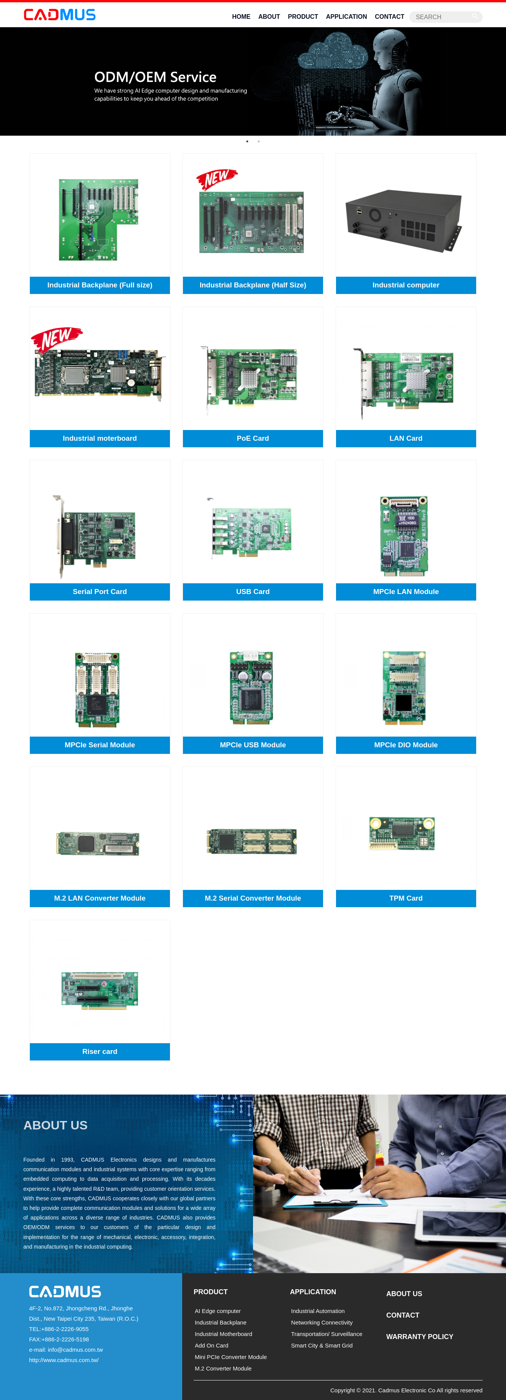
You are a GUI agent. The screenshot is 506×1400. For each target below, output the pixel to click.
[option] (253, 80)
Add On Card (212, 1345)
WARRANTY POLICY (420, 1337)
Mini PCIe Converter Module (231, 1357)
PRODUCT (303, 16)
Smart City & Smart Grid (322, 1345)
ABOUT (269, 16)
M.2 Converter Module (223, 1368)
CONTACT (390, 16)
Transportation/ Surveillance (326, 1334)
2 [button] (259, 141)
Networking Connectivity (322, 1322)
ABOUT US (404, 1294)
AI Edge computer (218, 1311)
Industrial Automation (318, 1311)
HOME (241, 16)
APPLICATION (346, 16)
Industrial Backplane (220, 1322)
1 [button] (247, 141)
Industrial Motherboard (223, 1334)
